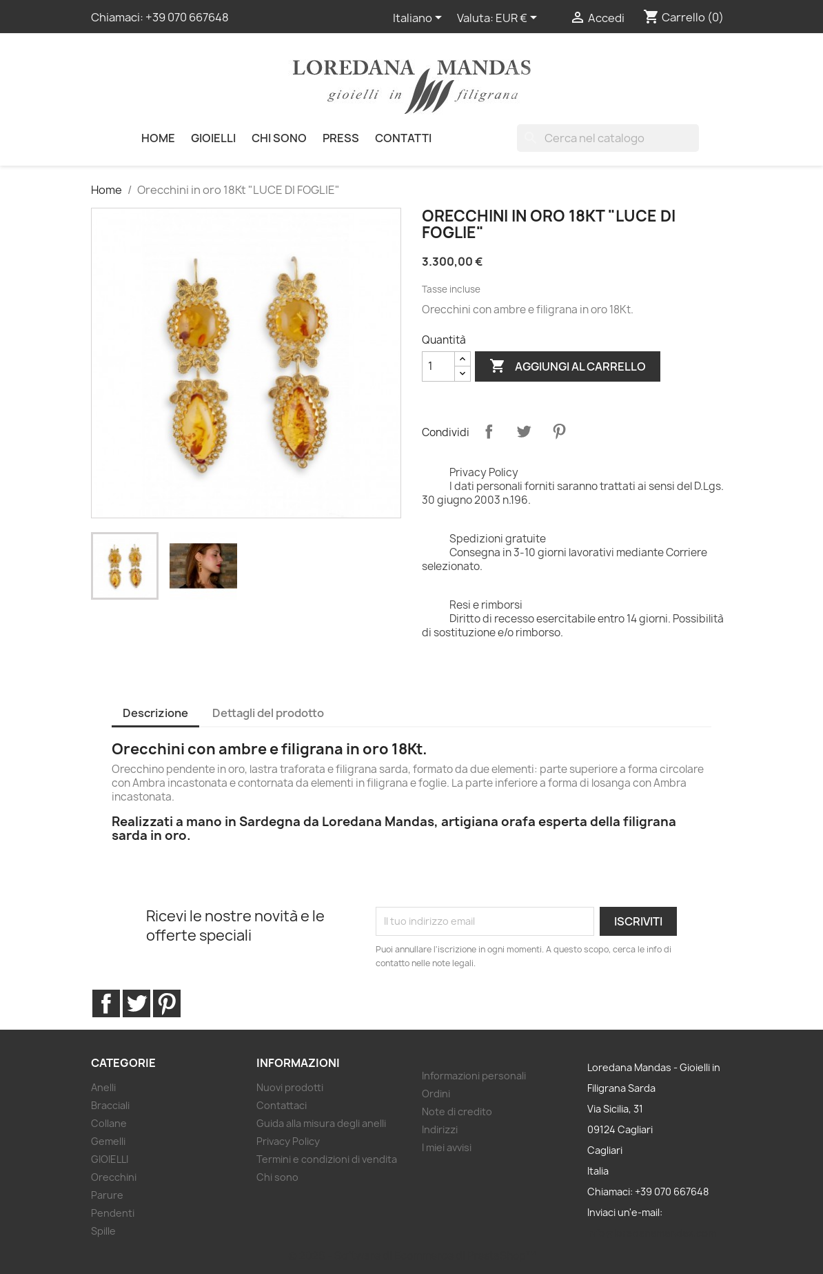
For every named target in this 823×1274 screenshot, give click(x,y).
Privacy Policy (288, 1141)
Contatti (403, 138)
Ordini (436, 1093)
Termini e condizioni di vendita (326, 1159)
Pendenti (112, 1212)
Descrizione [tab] (155, 713)
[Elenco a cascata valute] (519, 18)
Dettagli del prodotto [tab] (268, 713)
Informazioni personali (474, 1075)
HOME (158, 138)
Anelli (103, 1087)
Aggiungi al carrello (567, 366)
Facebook (106, 1003)
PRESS (341, 138)
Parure (107, 1195)
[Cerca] (608, 138)
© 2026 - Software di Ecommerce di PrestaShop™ (412, 1255)
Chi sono (279, 138)
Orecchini (113, 1177)
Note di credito (457, 1111)
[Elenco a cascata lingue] (420, 18)
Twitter (136, 1003)
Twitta (524, 431)
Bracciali (110, 1105)
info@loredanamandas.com (651, 1232)
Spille (103, 1230)
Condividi (488, 431)
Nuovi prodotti (289, 1087)
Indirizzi (440, 1129)
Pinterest (559, 431)
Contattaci (281, 1105)
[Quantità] (438, 366)
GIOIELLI (213, 138)
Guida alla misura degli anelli (321, 1123)
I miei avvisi (446, 1147)
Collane (109, 1123)
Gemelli (108, 1141)
